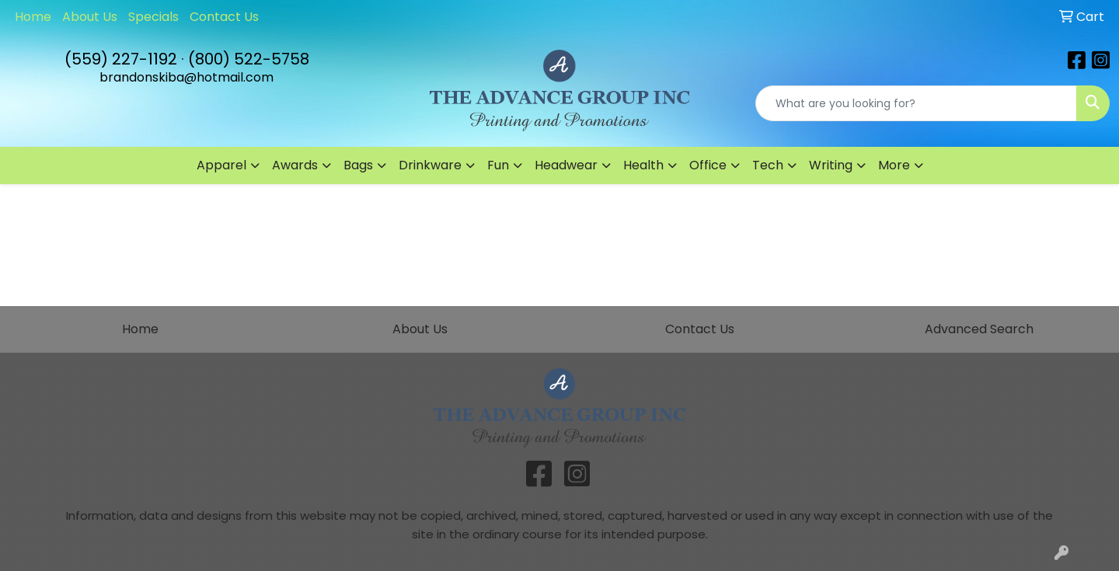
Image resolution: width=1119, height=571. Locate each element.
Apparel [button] (221, 165)
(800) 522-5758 (248, 59)
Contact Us (224, 17)
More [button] (894, 165)
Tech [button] (767, 165)
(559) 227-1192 (120, 59)
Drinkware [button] (430, 165)
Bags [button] (358, 165)
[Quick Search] (916, 103)
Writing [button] (830, 165)
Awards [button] (295, 165)
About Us (89, 17)
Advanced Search (979, 329)
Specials (153, 17)
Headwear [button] (566, 165)
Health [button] (643, 165)
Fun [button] (498, 165)
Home (33, 17)
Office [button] (708, 165)
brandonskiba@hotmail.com (186, 77)
